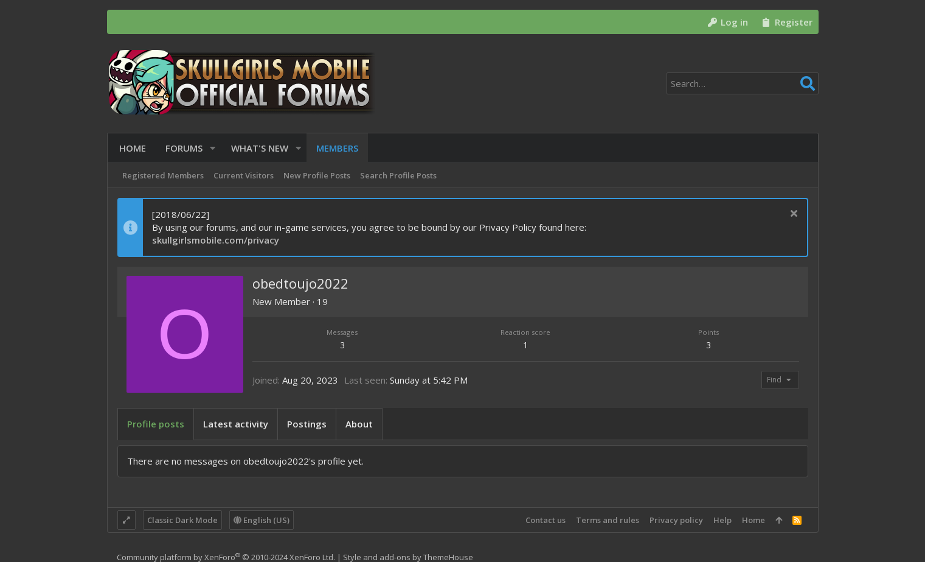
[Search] (742, 83)
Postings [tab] (307, 424)
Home (753, 520)
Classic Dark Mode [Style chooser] (182, 520)
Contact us (545, 520)
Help (722, 520)
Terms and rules (607, 520)
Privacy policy (676, 520)
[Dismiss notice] (793, 214)
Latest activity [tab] (235, 424)
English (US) (261, 520)
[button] (211, 148)
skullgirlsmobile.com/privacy (215, 240)
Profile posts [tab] (155, 424)
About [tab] (359, 424)
